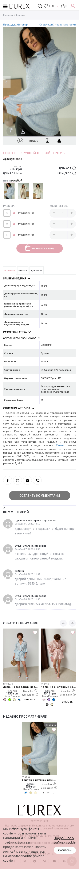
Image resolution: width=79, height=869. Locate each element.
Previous (7, 82)
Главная (8, 15)
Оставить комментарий (39, 495)
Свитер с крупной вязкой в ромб (39, 779)
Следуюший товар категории (57, 24)
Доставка (36, 270)
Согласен (64, 850)
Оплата (23, 270)
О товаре (9, 270)
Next (72, 82)
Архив (20, 15)
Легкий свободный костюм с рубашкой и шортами (21, 686)
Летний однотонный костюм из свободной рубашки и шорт (58, 686)
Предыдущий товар (15, 24)
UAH (52, 6)
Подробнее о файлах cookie (64, 840)
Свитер (60, 445)
